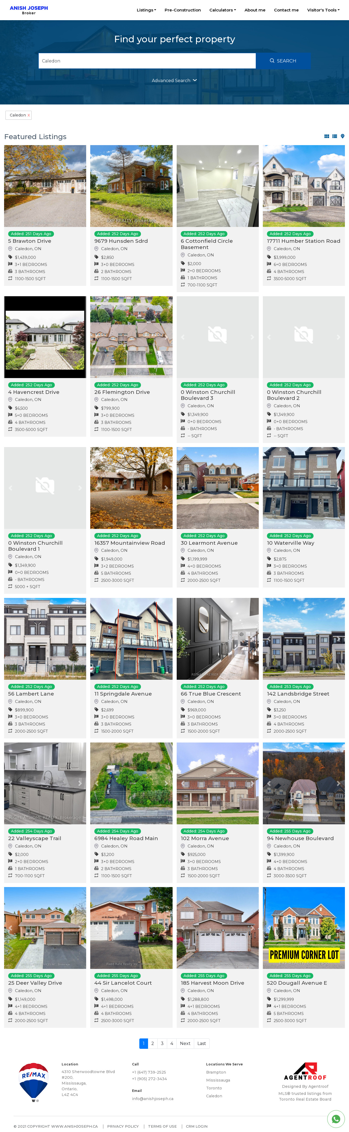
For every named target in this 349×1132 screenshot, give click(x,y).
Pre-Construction (183, 10)
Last (201, 1043)
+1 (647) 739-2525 (149, 1072)
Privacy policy (123, 1126)
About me (255, 10)
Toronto (214, 1088)
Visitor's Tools (321, 10)
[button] (10, 186)
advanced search (174, 80)
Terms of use (162, 1126)
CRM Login (196, 1126)
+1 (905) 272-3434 (149, 1078)
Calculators (221, 10)
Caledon (214, 1096)
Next (185, 1043)
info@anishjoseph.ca (152, 1098)
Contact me (286, 10)
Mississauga (218, 1080)
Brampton (216, 1072)
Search (283, 61)
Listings (145, 10)
